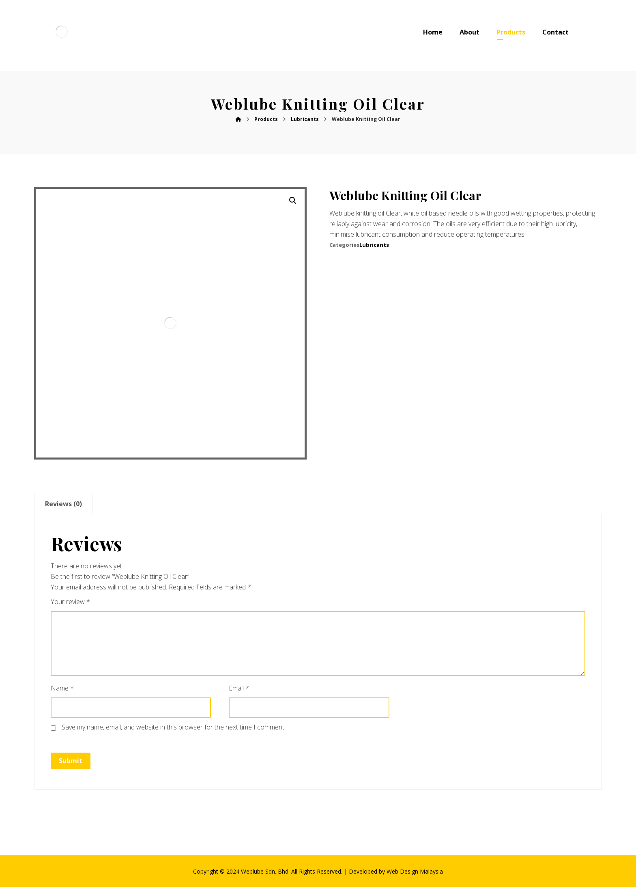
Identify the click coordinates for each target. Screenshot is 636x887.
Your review (70, 601)
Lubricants (374, 244)
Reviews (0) (63, 503)
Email (239, 688)
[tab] (63, 503)
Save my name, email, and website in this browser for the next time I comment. (174, 727)
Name (62, 688)
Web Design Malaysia (415, 871)
